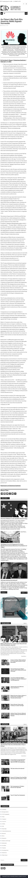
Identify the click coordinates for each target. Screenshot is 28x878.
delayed (5, 230)
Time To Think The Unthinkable (17, 795)
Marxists (4, 833)
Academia (4, 809)
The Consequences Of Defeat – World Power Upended (17, 787)
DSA (3, 826)
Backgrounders (6, 623)
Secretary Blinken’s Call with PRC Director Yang (14, 518)
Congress (4, 819)
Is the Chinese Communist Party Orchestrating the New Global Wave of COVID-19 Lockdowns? (17, 761)
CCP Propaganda (5, 814)
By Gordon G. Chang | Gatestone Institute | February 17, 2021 (13, 60)
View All (25, 623)
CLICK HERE (9, 613)
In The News (5, 724)
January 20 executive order (14, 223)
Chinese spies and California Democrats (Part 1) (17, 687)
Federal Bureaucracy (6, 831)
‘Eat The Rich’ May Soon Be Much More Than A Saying (13, 745)
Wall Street (4, 852)
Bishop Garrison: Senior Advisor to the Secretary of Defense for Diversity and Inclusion (18, 697)
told (23, 348)
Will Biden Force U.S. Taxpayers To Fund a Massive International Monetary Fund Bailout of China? (14, 546)
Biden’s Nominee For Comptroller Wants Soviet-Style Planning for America (14, 644)
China (3, 816)
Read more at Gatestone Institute (11, 485)
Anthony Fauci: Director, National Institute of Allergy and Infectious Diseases (18, 714)
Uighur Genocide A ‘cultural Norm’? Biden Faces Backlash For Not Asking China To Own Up (24, 592)
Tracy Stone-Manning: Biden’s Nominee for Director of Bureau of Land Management (18, 679)
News (3, 835)
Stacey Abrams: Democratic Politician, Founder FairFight (17, 705)
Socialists (4, 845)
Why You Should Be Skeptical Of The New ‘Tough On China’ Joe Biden (4, 592)
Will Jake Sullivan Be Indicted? (9, 580)
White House (4, 855)
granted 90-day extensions (10, 317)
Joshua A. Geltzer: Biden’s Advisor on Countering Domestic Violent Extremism (18, 661)
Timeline (4, 847)
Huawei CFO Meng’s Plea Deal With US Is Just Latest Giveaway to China (18, 778)
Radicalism (4, 843)
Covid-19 (4, 821)
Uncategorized (5, 850)
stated (11, 164)
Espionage (4, 828)
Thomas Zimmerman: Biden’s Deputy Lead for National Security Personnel (18, 670)
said (9, 343)
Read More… (24, 531)
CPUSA (3, 823)
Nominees (4, 838)
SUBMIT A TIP (17, 1)
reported (5, 200)
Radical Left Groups (6, 840)
